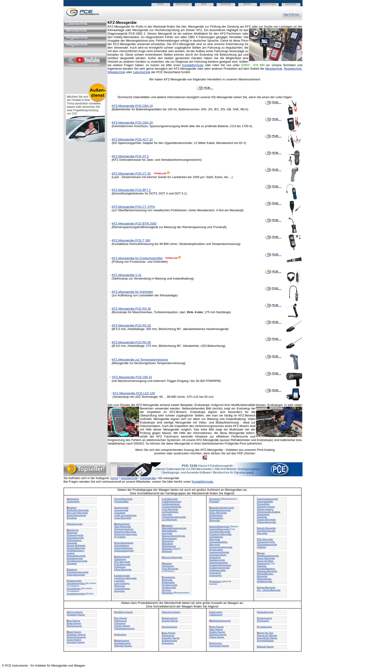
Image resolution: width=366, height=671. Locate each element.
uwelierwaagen (169, 626)
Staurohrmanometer (218, 562)
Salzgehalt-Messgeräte (220, 531)
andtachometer (122, 524)
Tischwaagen (263, 620)
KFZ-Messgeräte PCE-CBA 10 (132, 106)
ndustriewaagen (169, 618)
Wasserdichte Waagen (267, 638)
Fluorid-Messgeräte (123, 499)
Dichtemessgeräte (75, 535)
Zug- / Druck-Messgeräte (268, 590)
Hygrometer (120, 536)
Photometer (167, 592)
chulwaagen (215, 643)
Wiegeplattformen (265, 640)
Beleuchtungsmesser (76, 515)
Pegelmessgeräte (169, 585)
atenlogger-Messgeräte (73, 531)
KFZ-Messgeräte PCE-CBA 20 (132, 122)
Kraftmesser (120, 567)
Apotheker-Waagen (76, 614)
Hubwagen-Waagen (171, 612)
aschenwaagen (264, 618)
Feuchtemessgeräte (76, 583)
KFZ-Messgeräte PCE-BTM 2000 (134, 223)
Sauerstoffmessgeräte (219, 529)
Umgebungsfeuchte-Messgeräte (266, 532)
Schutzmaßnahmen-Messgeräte (218, 543)
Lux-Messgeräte (169, 519)
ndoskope (72, 569)
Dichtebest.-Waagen (76, 634)
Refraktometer (216, 515)
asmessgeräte (121, 507)
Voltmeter (261, 547)
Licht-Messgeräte (170, 509)
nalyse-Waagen (75, 612)
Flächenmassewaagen (124, 628)
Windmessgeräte (264, 581)
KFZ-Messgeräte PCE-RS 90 (131, 342)
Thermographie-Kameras (268, 511)
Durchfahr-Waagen (75, 642)
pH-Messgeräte (169, 587)
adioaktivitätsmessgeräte (221, 507)
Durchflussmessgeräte (77, 561)
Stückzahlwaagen (265, 612)
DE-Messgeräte (265, 539)
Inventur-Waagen (170, 620)
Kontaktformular (193, 65)
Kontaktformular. (203, 481)
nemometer (73, 499)
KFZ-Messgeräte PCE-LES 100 (134, 393)
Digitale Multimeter (76, 545)
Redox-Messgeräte (218, 512)
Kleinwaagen (168, 635)
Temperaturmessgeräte (267, 499)
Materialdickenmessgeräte (174, 528)
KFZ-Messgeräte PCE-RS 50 (131, 325)
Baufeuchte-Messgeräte (78, 510)
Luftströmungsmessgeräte (174, 517)
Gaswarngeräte (121, 510)
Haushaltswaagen (122, 643)
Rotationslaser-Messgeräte (216, 519)
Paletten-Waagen (217, 632)
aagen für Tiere (265, 633)
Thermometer (263, 514)
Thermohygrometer (266, 506)
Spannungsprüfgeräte (219, 552)
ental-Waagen (74, 632)
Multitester (167, 551)
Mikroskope (167, 543)
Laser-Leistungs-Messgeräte (122, 584)
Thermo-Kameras (265, 509)
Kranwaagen (168, 643)
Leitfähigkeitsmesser (171, 501)
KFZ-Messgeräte (122, 561)
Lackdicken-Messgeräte (125, 578)
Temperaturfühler (265, 501)
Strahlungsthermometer (220, 565)
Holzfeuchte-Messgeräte (125, 534)
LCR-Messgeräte (170, 499)
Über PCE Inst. (293, 15)
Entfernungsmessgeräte (77, 572)
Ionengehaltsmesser (123, 548)
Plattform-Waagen (217, 634)
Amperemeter (73, 501)
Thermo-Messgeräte (266, 519)
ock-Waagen (73, 620)
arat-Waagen (168, 633)
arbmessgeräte (74, 580)
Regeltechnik (292, 68)
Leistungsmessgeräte (171, 506)
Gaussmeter (119, 512)
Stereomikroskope (217, 554)
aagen (260, 553)
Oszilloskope (168, 566)
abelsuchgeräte (122, 556)
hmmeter (167, 563)
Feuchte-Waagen (122, 625)
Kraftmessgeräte (169, 640)
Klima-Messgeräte (123, 569)
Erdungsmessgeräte (76, 574)
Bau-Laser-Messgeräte (77, 512)
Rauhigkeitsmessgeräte (220, 510)
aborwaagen (215, 612)
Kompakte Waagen (170, 638)
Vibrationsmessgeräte (267, 544)
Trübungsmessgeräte (266, 522)
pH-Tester (166, 590)
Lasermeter (119, 580)
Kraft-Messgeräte (122, 564)
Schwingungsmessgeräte (220, 547)
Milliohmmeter (169, 546)
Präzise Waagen (216, 637)
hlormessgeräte (75, 524)
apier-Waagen (216, 626)
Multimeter (167, 548)
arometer (72, 507)
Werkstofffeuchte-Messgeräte (265, 575)
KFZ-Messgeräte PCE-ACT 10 (132, 139)
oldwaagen (120, 634)
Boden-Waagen (74, 623)
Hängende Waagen (123, 645)
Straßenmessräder (217, 570)
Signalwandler (216, 549)
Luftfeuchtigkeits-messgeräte (170, 513)
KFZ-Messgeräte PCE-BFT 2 (131, 190)
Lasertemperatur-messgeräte (122, 589)
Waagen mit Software (267, 635)
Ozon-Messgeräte (170, 568)
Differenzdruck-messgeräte (74, 541)
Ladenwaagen (215, 614)
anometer (167, 525)
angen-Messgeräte (266, 587)
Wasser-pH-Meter (265, 561)
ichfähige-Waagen (123, 612)
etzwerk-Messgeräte (172, 557)
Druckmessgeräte (75, 558)
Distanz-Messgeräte (76, 548)
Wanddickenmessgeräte (268, 555)
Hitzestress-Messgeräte (125, 531)
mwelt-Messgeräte (266, 528)
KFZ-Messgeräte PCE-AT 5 (130, 156)
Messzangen (167, 541)
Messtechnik (273, 68)
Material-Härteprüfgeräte (173, 536)
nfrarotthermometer (124, 543)
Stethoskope (215, 557)
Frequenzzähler (121, 501)
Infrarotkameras (121, 545)
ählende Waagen (265, 646)
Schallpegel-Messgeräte (220, 534)
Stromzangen (215, 575)
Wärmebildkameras (266, 568)
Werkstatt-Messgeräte (267, 571)
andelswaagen (121, 640)
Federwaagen (120, 620)
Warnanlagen (263, 563)
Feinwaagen (120, 623)
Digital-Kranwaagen (76, 637)
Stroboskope (215, 572)
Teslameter (262, 517)
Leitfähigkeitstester (171, 504)
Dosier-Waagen (74, 639)
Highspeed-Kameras (124, 529)
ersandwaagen (264, 626)
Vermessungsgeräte (266, 542)
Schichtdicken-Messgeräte (216, 538)
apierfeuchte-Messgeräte (169, 578)
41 (139, 275)
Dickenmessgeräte (75, 537)
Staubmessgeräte (217, 560)
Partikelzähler (168, 582)
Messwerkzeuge (169, 538)
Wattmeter (261, 566)
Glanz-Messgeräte (122, 518)
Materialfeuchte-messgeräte (169, 532)
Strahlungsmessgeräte (219, 567)
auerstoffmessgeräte (219, 526)
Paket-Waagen (216, 629)
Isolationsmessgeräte (124, 550)
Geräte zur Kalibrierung (125, 515)
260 (147, 240)
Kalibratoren (120, 559)
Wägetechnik (116, 72)
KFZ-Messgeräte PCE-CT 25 (131, 173)
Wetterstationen (264, 579)
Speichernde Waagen (219, 645)
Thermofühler (263, 504)
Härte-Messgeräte (122, 526)
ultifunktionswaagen (220, 620)
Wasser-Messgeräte (266, 558)
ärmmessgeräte (122, 575)
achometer (215, 581)
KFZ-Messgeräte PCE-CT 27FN (133, 206)
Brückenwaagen (74, 625)
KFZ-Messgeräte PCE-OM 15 (132, 377)
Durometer (72, 563)
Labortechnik (141, 72)
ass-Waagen (120, 618)
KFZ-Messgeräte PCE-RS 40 (131, 308)
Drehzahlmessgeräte (76, 555)
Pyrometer (214, 501)
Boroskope (72, 518)
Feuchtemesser (74, 588)
